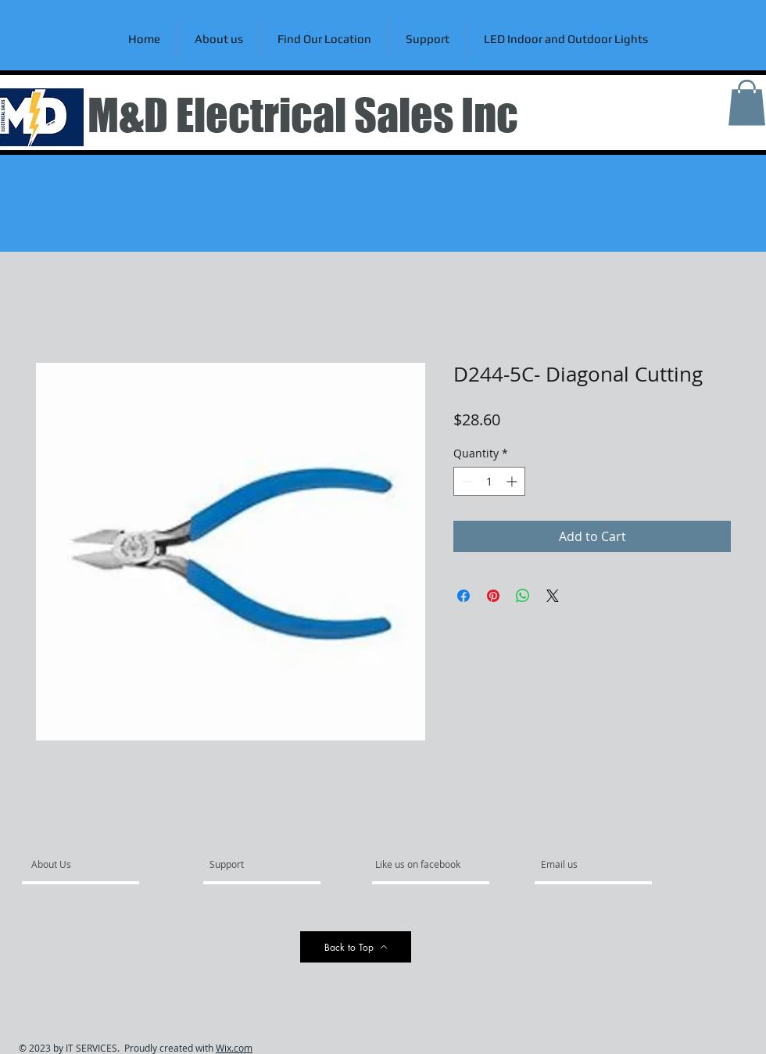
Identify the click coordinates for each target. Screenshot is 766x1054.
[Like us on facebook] (422, 864)
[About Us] (91, 864)
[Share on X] (552, 595)
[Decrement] (465, 481)
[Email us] (583, 864)
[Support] (246, 864)
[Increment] (513, 481)
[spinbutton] (489, 481)
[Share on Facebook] (463, 595)
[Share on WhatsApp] (523, 595)
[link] (747, 103)
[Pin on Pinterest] (493, 595)
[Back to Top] (355, 947)
